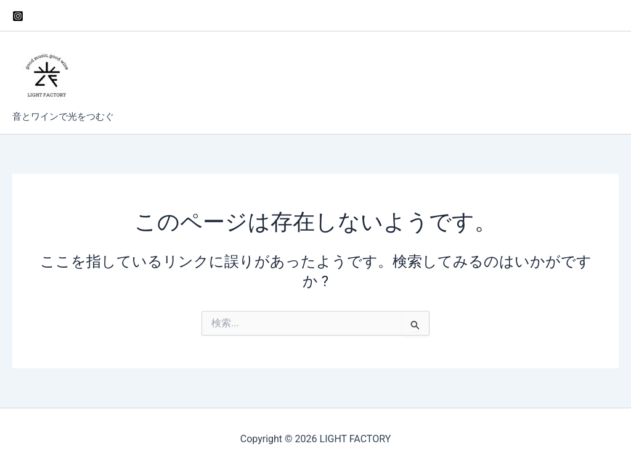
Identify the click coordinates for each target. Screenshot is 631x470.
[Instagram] (17, 16)
